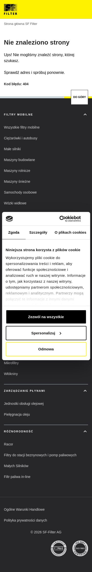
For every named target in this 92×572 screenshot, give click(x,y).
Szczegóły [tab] (38, 232)
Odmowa (46, 349)
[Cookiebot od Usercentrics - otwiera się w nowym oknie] (65, 218)
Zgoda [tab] (13, 232)
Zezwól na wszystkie (46, 317)
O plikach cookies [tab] (70, 232)
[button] (21, 127)
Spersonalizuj (46, 333)
